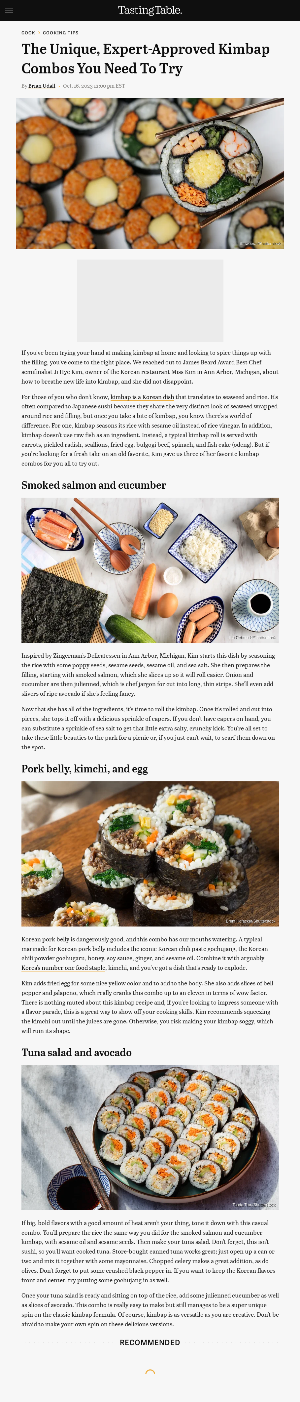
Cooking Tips (61, 32)
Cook (28, 32)
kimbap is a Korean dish (142, 396)
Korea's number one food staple (63, 967)
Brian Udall (41, 85)
